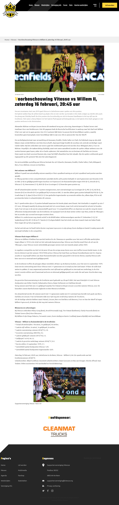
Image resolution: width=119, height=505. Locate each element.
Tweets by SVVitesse (92, 458)
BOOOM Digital (62, 500)
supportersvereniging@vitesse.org (60, 481)
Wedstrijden (45, 5)
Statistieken (22, 481)
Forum (65, 5)
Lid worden (109, 5)
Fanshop (21, 475)
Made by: (54, 500)
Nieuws (37, 5)
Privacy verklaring (53, 486)
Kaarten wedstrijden (81, 5)
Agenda (4, 475)
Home (31, 5)
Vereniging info (56, 5)
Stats (71, 5)
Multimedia (22, 470)
